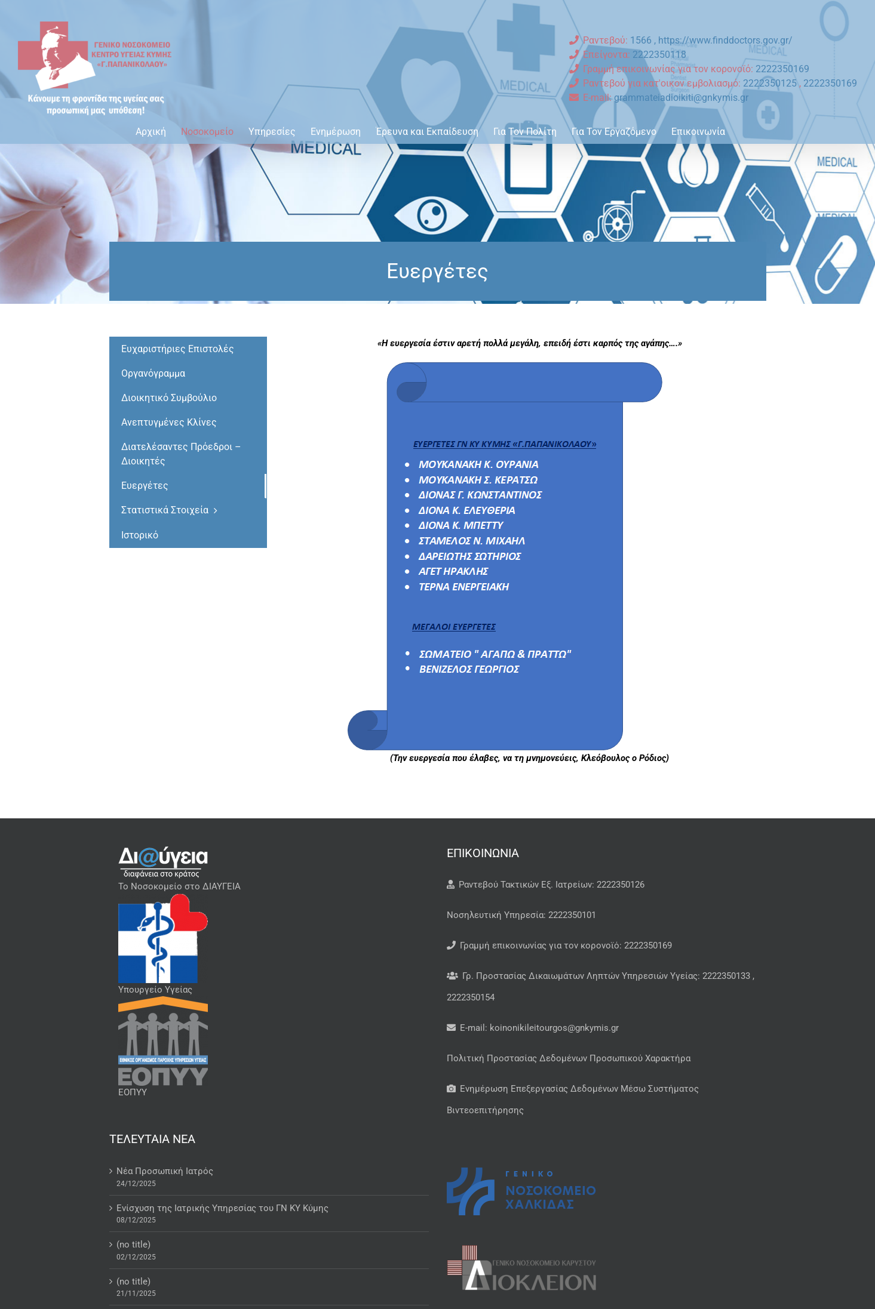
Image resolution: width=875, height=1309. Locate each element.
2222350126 (620, 884)
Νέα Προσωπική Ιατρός (164, 1171)
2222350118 (659, 54)
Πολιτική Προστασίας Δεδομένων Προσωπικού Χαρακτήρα (568, 1058)
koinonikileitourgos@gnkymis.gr (554, 1027)
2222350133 (726, 976)
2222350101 (572, 915)
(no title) (133, 1244)
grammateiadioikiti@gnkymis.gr (681, 97)
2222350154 (471, 997)
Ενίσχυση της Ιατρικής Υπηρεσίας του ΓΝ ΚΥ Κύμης (222, 1208)
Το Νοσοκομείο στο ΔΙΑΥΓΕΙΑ (179, 886)
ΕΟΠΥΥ (132, 1092)
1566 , (644, 40)
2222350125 (771, 83)
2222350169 (782, 69)
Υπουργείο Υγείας (155, 989)
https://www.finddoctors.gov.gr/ (725, 40)
